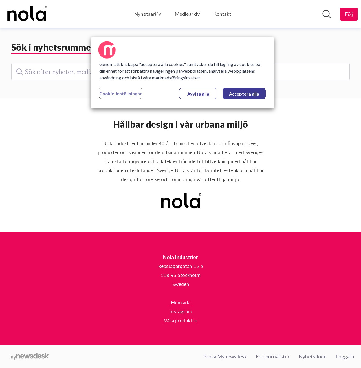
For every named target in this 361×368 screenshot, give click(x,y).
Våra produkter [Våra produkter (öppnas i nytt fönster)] (180, 320)
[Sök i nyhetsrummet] (326, 14)
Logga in (345, 356)
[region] (182, 72)
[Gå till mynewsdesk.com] (29, 356)
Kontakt (222, 14)
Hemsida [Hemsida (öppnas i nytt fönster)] (180, 302)
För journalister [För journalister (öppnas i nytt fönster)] (273, 356)
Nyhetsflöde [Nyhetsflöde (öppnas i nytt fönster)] (313, 356)
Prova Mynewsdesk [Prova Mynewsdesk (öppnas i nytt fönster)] (225, 356)
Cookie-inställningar (120, 93)
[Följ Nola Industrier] (349, 14)
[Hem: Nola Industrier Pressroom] (26, 14)
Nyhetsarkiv (147, 14)
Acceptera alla (244, 93)
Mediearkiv (187, 14)
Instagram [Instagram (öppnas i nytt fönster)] (180, 311)
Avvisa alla (198, 93)
